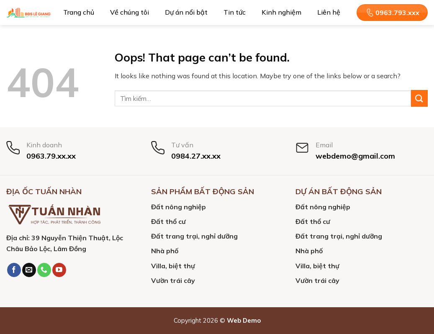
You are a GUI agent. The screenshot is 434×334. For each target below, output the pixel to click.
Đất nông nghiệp (178, 207)
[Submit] (419, 98)
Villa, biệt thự (173, 266)
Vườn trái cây (173, 280)
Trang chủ (78, 12)
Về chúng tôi (129, 12)
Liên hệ (328, 12)
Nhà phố (164, 251)
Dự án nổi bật (186, 12)
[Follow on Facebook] (14, 270)
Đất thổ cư (168, 221)
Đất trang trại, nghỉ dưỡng (194, 236)
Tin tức (234, 12)
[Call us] (44, 270)
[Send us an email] (29, 270)
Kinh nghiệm (281, 12)
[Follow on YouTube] (59, 270)
